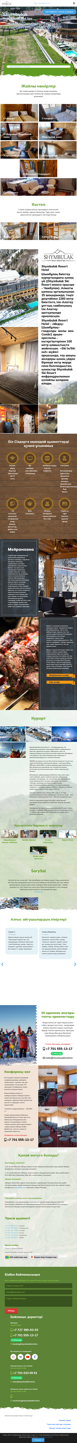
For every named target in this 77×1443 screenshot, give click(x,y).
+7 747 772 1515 (11, 1235)
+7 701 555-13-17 (42, 3)
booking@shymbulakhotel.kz (23, 1344)
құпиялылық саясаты (45, 1437)
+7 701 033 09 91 (23, 1373)
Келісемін (38, 1440)
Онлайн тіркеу (65, 1420)
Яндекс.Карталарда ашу (45, 1257)
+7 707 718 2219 (11, 1233)
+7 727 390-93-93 (24, 1330)
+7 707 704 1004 (11, 1228)
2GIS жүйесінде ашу (18, 1257)
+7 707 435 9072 (11, 1237)
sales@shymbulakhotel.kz (58, 1057)
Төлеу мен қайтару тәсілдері (59, 1424)
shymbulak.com (20, 1187)
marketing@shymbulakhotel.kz (25, 1401)
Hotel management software (19, 67)
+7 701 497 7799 (11, 1230)
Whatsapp (57, 1054)
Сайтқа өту (38, 892)
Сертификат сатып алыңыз (59, 12)
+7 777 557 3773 (11, 1226)
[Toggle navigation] (74, 3)
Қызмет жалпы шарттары (60, 1428)
